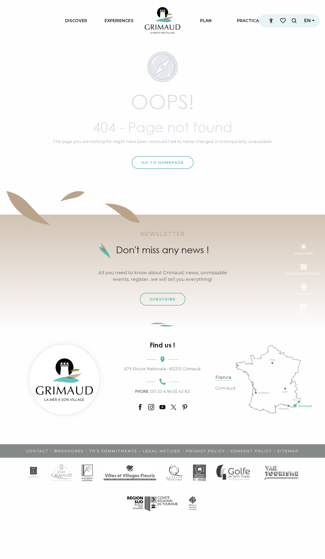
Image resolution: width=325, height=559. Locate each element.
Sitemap (288, 451)
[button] (293, 20)
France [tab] (223, 377)
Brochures (69, 451)
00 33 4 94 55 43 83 (162, 391)
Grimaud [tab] (225, 388)
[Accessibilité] (271, 21)
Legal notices (161, 451)
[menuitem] (76, 20)
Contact (37, 451)
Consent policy (251, 451)
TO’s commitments (113, 451)
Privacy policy (205, 451)
